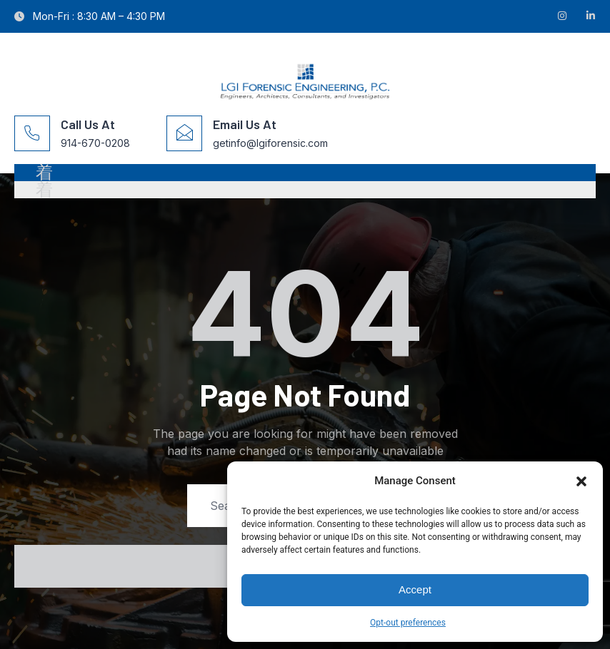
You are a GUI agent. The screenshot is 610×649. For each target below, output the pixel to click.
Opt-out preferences (408, 623)
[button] (581, 481)
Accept (415, 589)
